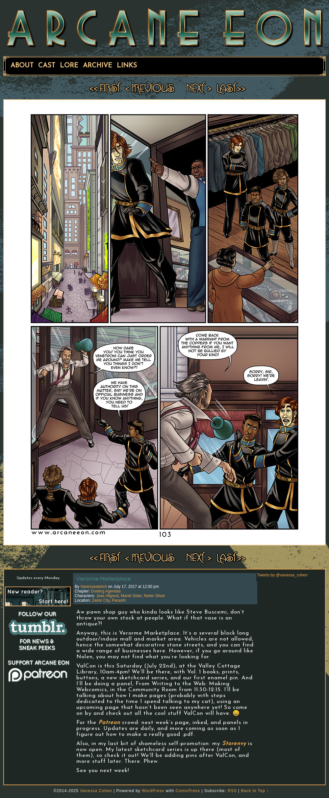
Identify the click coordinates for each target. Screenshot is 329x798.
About (22, 65)
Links (127, 65)
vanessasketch (93, 586)
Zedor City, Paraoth (109, 600)
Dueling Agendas (106, 591)
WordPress (153, 790)
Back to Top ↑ (255, 790)
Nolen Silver (154, 595)
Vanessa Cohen (96, 790)
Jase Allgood (107, 595)
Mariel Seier (131, 595)
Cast (46, 65)
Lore (69, 65)
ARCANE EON (164, 27)
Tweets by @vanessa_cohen (282, 575)
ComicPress (187, 790)
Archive (97, 65)
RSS (232, 790)
